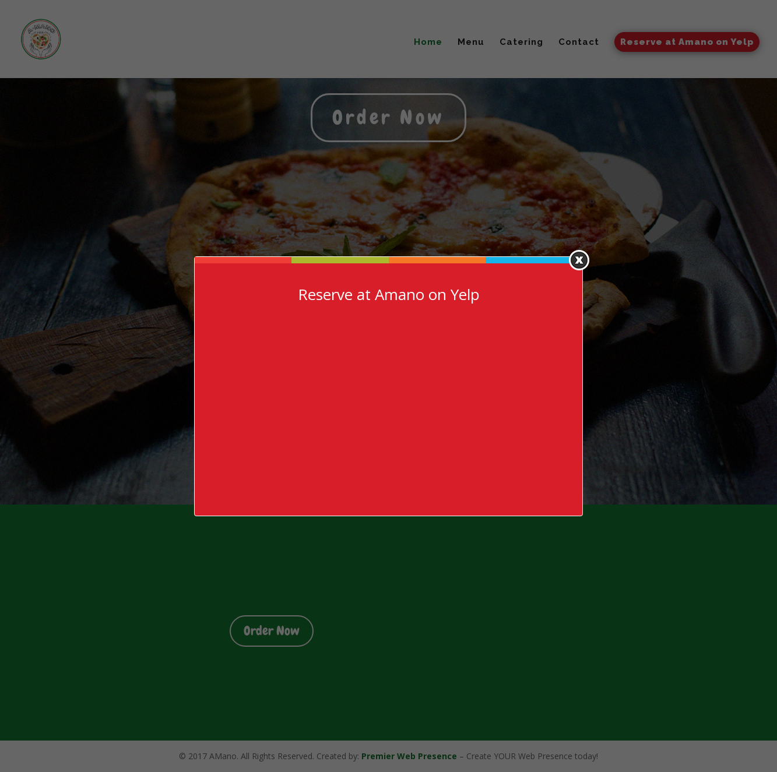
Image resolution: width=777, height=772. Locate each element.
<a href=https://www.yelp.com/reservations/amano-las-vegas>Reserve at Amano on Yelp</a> (389, 405)
